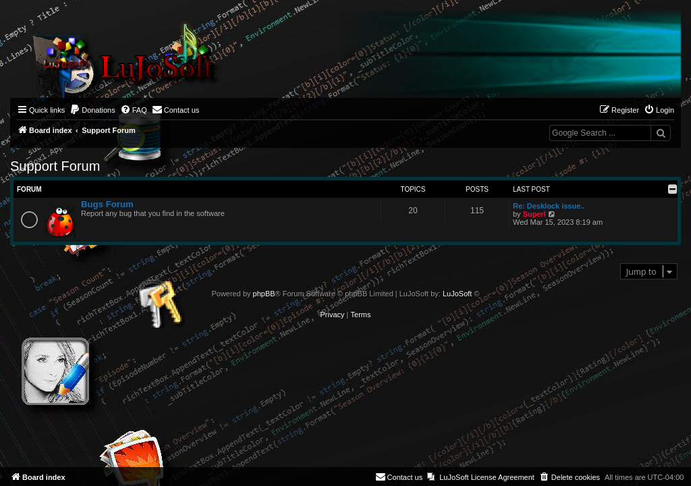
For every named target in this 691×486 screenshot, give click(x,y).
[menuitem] (92, 110)
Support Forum (55, 166)
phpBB (264, 294)
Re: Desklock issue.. (548, 206)
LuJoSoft (457, 294)
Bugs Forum (107, 204)
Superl (534, 214)
